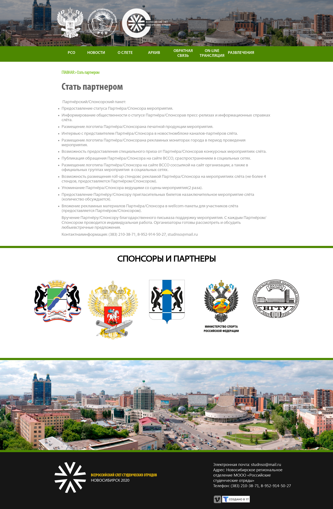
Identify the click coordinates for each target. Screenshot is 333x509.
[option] (57, 301)
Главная (68, 72)
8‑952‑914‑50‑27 (275, 485)
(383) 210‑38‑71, (245, 485)
